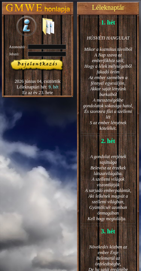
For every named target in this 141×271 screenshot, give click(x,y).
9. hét (54, 87)
